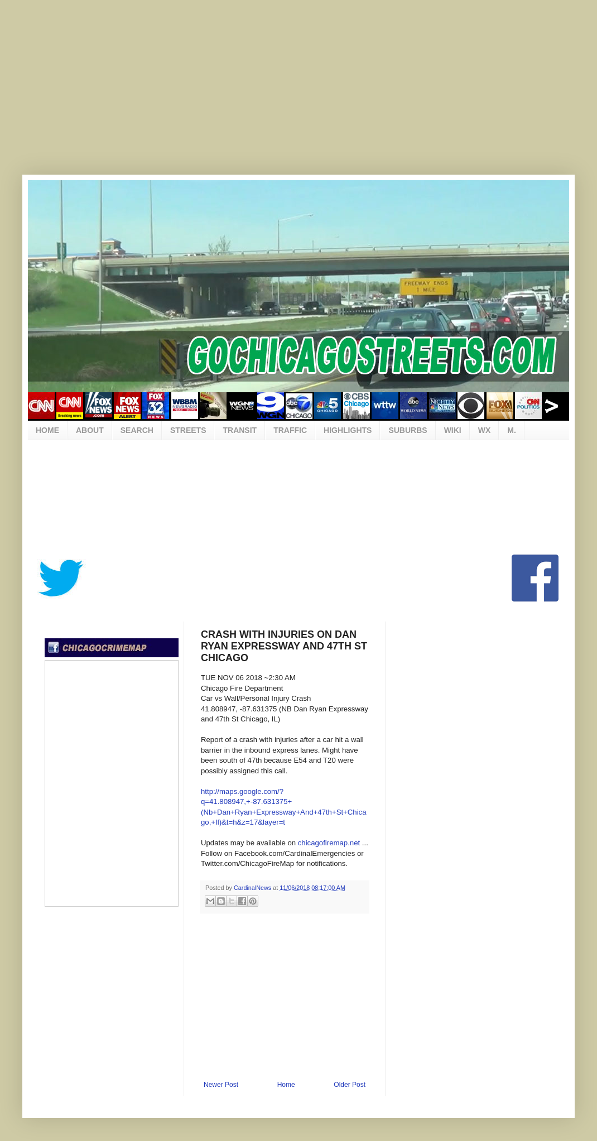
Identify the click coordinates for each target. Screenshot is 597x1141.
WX (484, 430)
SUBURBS (407, 430)
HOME (47, 430)
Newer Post (221, 1085)
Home (286, 1085)
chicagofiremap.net (329, 843)
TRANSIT (240, 430)
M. (511, 430)
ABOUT (90, 430)
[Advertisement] (298, 95)
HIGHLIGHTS (348, 430)
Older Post (349, 1085)
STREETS (188, 430)
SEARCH (137, 430)
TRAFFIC (290, 430)
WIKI (452, 430)
